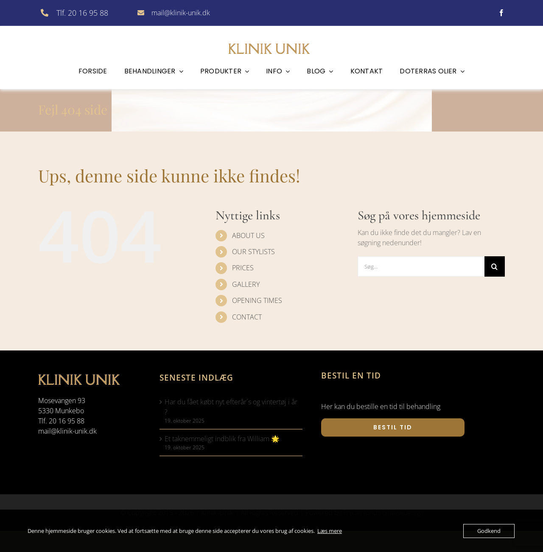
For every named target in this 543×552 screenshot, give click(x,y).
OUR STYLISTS (253, 251)
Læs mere (329, 531)
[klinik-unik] (271, 42)
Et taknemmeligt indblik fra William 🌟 (222, 438)
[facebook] (501, 12)
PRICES (243, 267)
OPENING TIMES (257, 300)
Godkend (489, 531)
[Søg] (494, 266)
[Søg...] (421, 266)
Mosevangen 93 (61, 400)
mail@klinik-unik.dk (180, 12)
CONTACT (247, 317)
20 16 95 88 (66, 421)
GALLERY (246, 284)
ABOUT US (248, 235)
